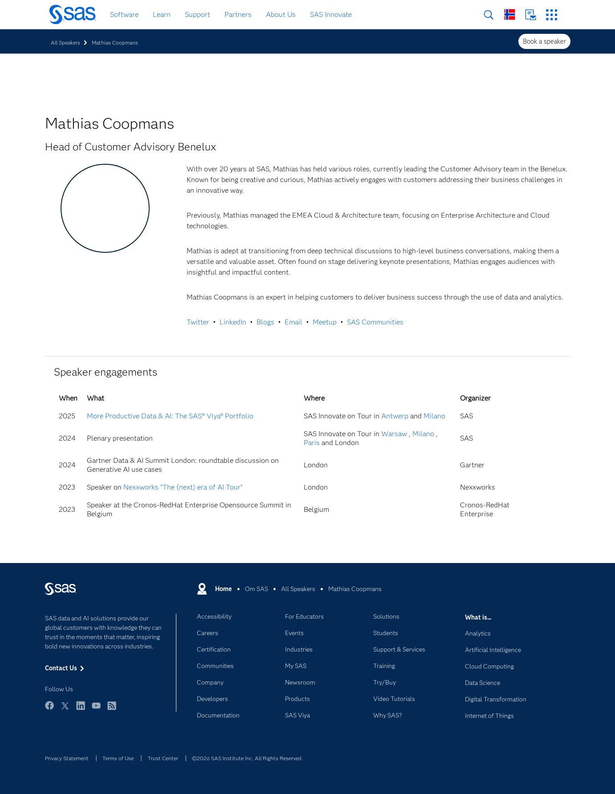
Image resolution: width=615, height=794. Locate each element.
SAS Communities (375, 322)
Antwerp (394, 416)
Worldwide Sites (509, 14)
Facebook (49, 709)
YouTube (96, 709)
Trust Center (163, 758)
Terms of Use (118, 758)
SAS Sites (551, 14)
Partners (238, 14)
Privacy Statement (67, 758)
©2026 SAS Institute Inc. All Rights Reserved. (247, 758)
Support (197, 14)
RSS (111, 709)
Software (124, 14)
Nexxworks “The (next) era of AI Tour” (183, 487)
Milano (434, 416)
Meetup (325, 322)
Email (293, 322)
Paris (312, 442)
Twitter (198, 322)
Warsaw (394, 433)
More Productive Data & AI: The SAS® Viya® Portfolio (170, 416)
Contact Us (530, 14)
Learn (162, 14)
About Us (281, 14)
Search (488, 14)
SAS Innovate (331, 14)
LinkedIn (233, 322)
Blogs (265, 322)
